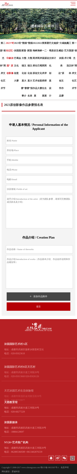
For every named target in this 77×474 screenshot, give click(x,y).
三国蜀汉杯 (70, 58)
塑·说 (48, 50)
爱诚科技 (16, 471)
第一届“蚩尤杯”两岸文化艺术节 (74, 65)
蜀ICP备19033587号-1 (49, 467)
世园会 (20, 50)
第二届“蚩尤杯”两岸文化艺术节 (3, 65)
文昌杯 (52, 50)
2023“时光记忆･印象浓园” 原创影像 (10, 58)
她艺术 (65, 50)
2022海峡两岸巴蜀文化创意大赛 (39, 65)
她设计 (55, 50)
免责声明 (65, 467)
